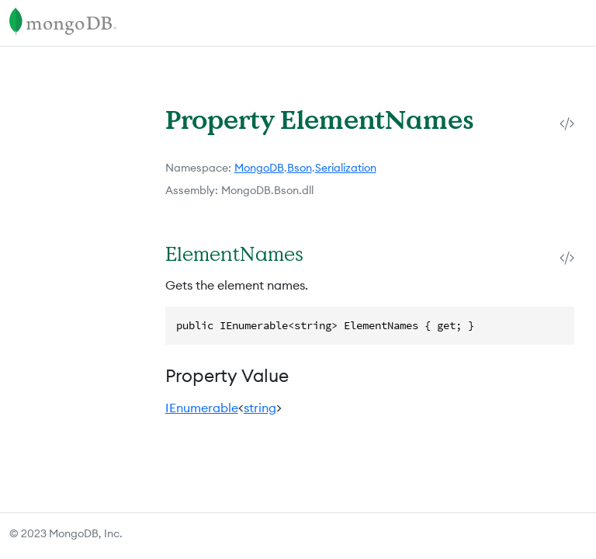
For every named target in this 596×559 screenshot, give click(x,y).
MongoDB (259, 168)
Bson (299, 168)
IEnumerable (201, 407)
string (260, 407)
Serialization (345, 168)
